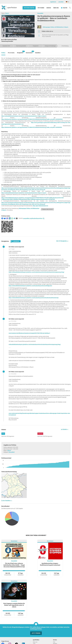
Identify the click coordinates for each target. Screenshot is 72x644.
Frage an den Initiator (47, 209)
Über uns (35, 642)
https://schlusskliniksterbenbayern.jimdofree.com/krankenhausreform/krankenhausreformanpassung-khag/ (36, 272)
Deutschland (14, 541)
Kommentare (29, 52)
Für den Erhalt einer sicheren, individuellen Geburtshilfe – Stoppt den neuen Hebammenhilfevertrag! (14, 565)
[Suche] (70, 7)
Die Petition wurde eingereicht (16, 246)
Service (48, 7)
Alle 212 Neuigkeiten (61, 241)
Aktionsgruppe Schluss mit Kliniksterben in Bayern (55, 27)
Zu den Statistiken (6, 500)
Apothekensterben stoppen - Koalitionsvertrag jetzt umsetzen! (50, 564)
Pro (3, 433)
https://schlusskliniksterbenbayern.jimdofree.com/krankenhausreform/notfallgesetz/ (30, 285)
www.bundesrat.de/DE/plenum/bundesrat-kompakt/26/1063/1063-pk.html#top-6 (29, 333)
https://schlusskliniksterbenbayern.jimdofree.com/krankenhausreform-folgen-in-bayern (23, 116)
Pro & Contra (11, 52)
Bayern (7, 13)
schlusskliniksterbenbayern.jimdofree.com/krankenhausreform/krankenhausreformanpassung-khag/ (35, 344)
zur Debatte (64, 429)
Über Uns (56, 7)
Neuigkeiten (20, 52)
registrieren (53, 2)
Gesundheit (40, 13)
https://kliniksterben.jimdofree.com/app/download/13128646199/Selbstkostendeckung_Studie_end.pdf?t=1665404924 (31, 127)
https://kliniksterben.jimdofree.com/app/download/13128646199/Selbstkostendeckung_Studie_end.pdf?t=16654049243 (32, 119)
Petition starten (29, 7)
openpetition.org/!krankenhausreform (33, 218)
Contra (40, 433)
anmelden (60, 2)
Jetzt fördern (36, 633)
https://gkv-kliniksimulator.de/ (40, 205)
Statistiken (38, 52)
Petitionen (41, 7)
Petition (3, 52)
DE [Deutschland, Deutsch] (67, 2)
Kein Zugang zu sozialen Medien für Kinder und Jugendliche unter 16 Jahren (14, 605)
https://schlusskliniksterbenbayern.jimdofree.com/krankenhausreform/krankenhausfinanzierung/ (34, 297)
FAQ (54, 642)
